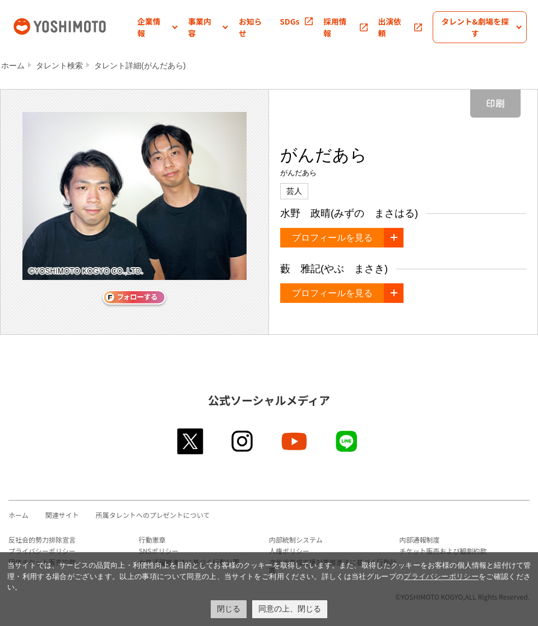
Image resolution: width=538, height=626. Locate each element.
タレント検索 (59, 65)
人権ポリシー (289, 550)
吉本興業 (74, 25)
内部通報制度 (420, 539)
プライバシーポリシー (42, 550)
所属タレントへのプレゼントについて (153, 515)
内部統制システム (296, 539)
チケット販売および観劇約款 (443, 550)
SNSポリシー (159, 550)
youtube (295, 441)
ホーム (13, 65)
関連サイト (62, 515)
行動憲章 (152, 539)
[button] (157, 27)
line (347, 441)
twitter (191, 441)
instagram (243, 441)
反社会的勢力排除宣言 (42, 539)
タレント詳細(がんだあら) (139, 65)
